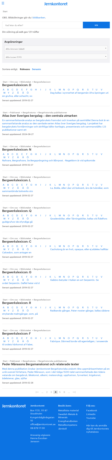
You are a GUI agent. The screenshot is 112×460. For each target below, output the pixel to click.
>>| (74, 391)
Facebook (91, 410)
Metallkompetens (67, 424)
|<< (37, 391)
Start (5, 11)
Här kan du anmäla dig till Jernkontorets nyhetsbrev (97, 428)
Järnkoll (62, 428)
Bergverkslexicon (42, 81)
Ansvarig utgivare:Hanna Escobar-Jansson (40, 438)
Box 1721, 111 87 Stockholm (38, 411)
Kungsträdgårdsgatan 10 (42, 418)
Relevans (25, 69)
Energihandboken (68, 421)
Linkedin (91, 414)
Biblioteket (26, 81)
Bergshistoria (29, 112)
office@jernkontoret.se (42, 424)
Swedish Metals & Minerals (68, 415)
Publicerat (15, 112)
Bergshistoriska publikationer (52, 112)
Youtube (91, 417)
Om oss (14, 81)
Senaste (36, 69)
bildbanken (39, 17)
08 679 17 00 (37, 427)
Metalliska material (68, 410)
